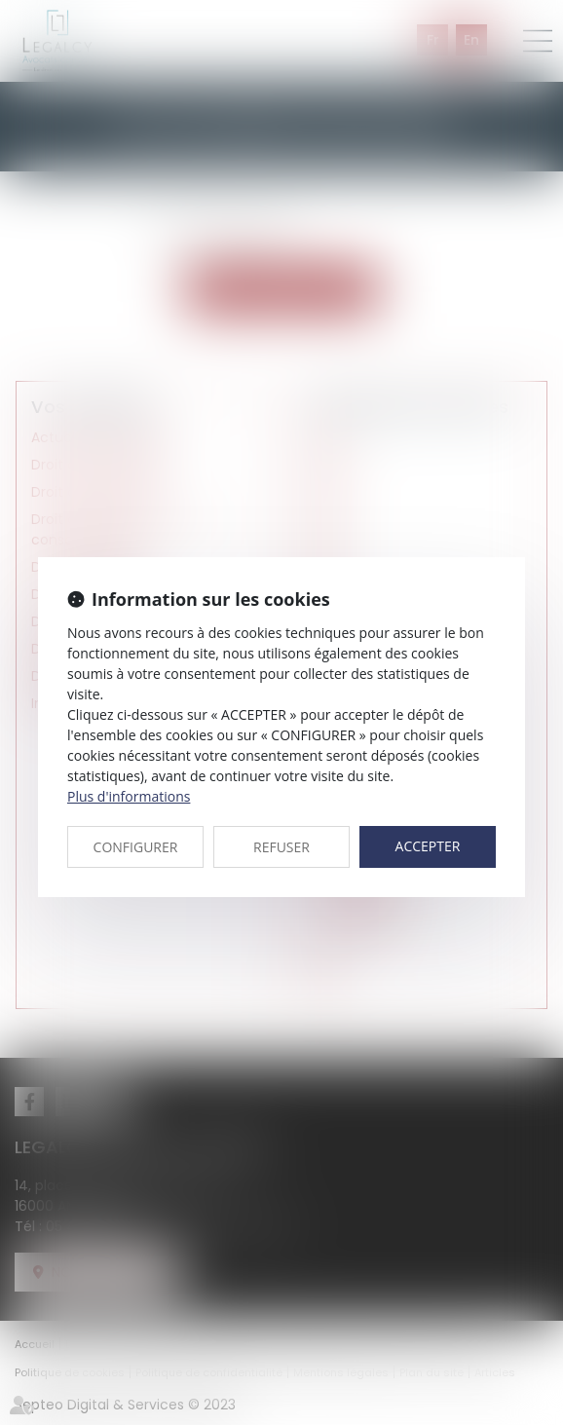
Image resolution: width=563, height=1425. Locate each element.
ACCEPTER (428, 846)
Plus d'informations (128, 796)
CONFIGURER (136, 847)
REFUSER (281, 847)
